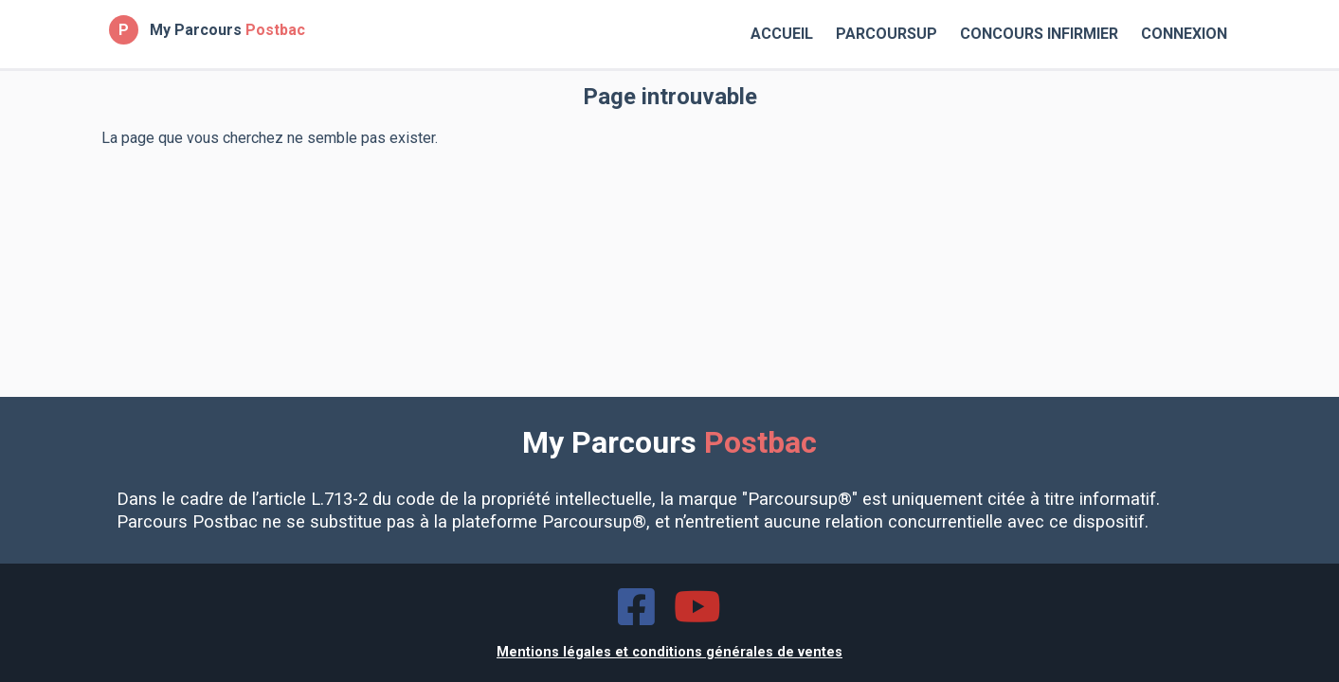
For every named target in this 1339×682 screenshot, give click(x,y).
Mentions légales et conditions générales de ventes (669, 652)
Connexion (1184, 34)
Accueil (782, 34)
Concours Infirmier (1039, 34)
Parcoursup (886, 34)
